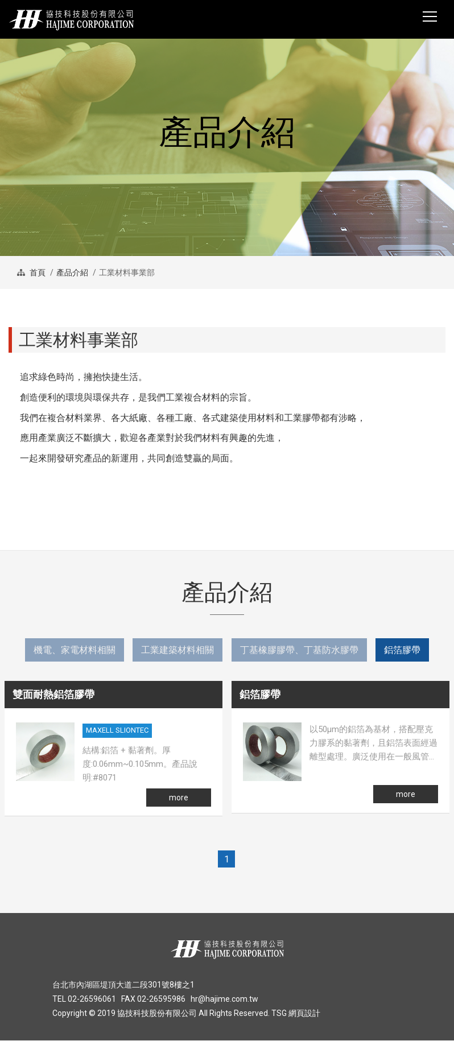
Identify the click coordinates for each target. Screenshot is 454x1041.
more (178, 798)
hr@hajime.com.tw (224, 999)
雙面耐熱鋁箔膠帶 (53, 695)
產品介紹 (72, 272)
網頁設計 (304, 1013)
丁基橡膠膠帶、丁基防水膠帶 (299, 650)
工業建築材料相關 (177, 650)
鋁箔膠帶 (403, 650)
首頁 (37, 272)
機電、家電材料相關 (74, 650)
